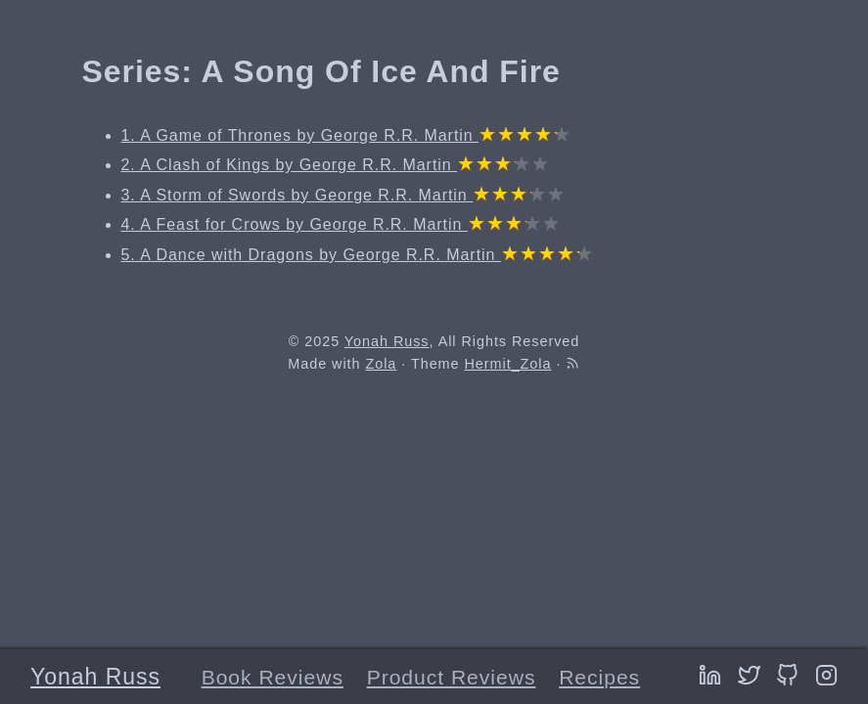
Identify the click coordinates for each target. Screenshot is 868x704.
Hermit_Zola (508, 364)
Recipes (599, 677)
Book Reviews (272, 677)
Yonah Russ (95, 676)
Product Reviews (451, 677)
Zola (380, 364)
